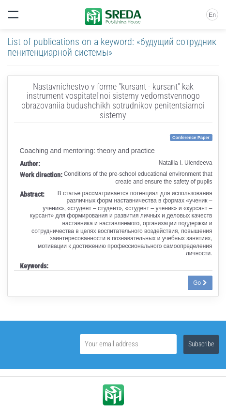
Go (200, 282)
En (212, 15)
